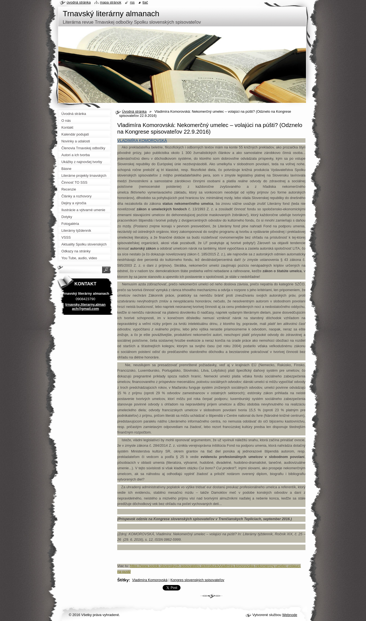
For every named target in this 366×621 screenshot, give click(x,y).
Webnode (289, 615)
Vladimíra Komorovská (150, 580)
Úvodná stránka (134, 111)
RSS (132, 2)
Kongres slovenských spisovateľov (197, 580)
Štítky (123, 580)
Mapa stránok (110, 2)
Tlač (145, 2)
